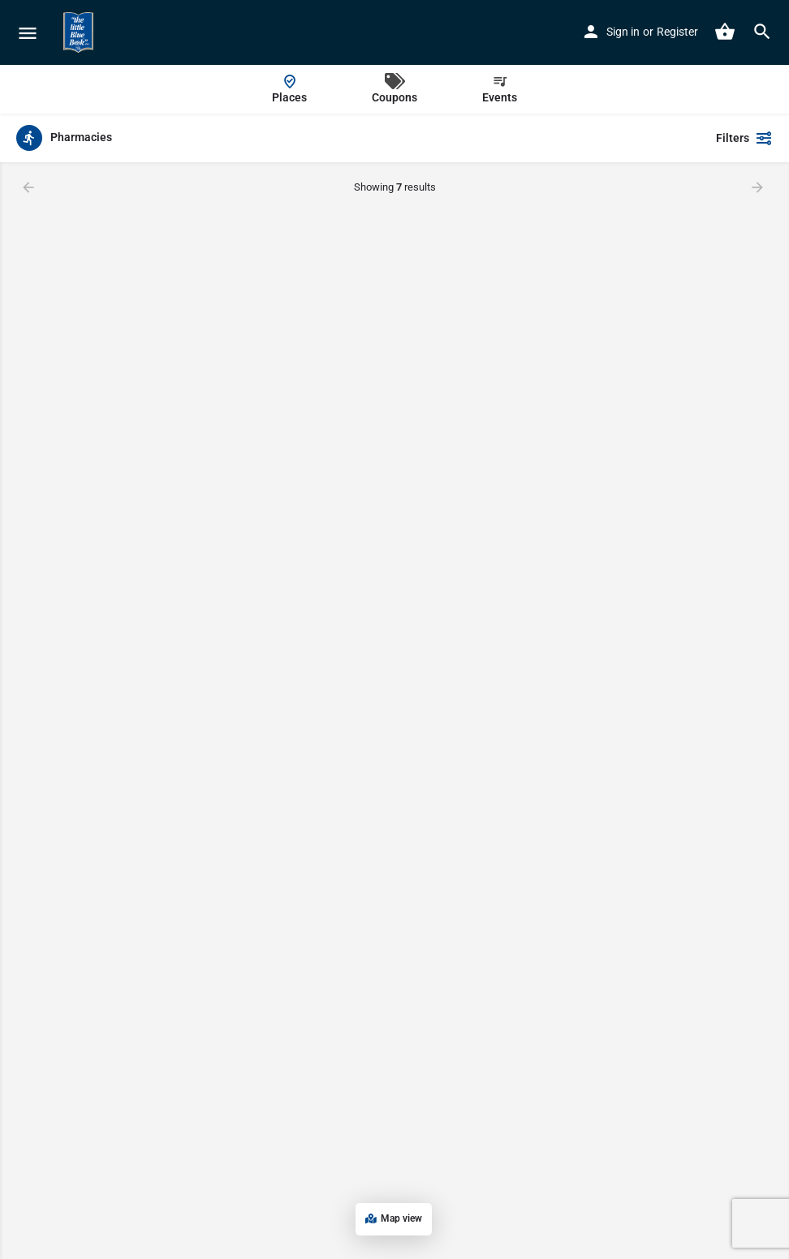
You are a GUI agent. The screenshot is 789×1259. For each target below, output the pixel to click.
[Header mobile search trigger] (762, 31)
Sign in (623, 31)
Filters (744, 138)
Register (677, 31)
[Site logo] (80, 32)
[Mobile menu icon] (27, 33)
